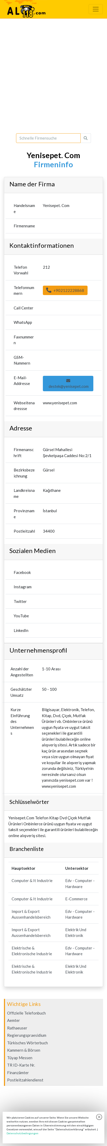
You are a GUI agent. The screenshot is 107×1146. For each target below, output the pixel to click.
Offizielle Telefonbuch (26, 1013)
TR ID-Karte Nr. (21, 1065)
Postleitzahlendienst (25, 1080)
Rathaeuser (17, 1028)
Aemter (13, 1020)
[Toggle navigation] (96, 9)
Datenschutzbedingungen (22, 1133)
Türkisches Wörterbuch (27, 1042)
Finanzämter (18, 1072)
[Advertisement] (53, 76)
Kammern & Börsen (23, 1050)
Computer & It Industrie (32, 880)
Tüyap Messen (19, 1057)
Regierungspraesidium (26, 1035)
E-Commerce (76, 898)
